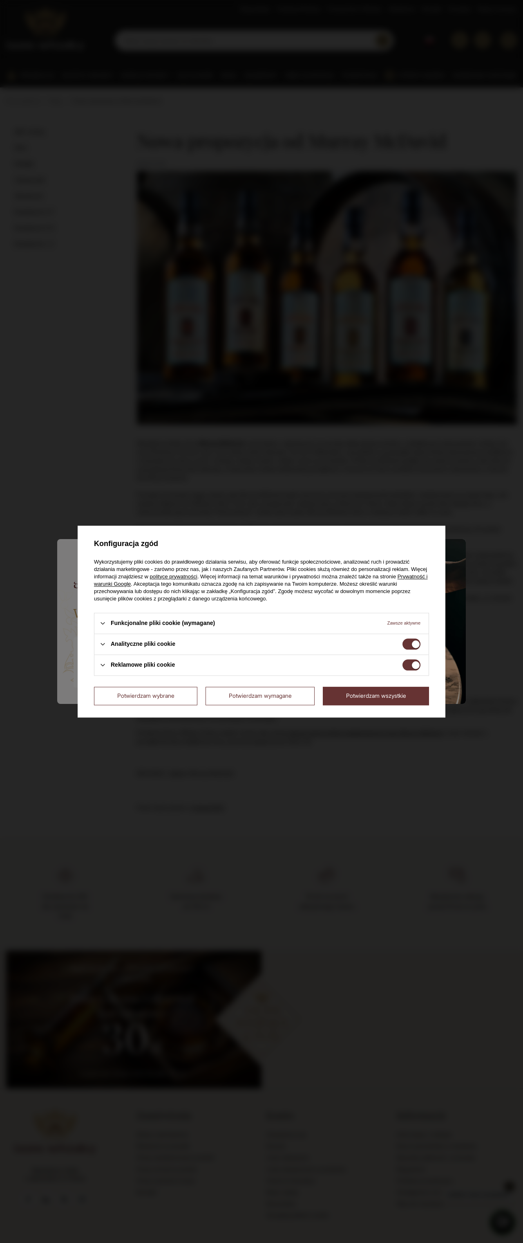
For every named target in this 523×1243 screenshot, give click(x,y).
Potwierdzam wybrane (145, 695)
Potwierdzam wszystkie (376, 695)
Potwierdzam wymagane (260, 695)
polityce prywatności (173, 576)
